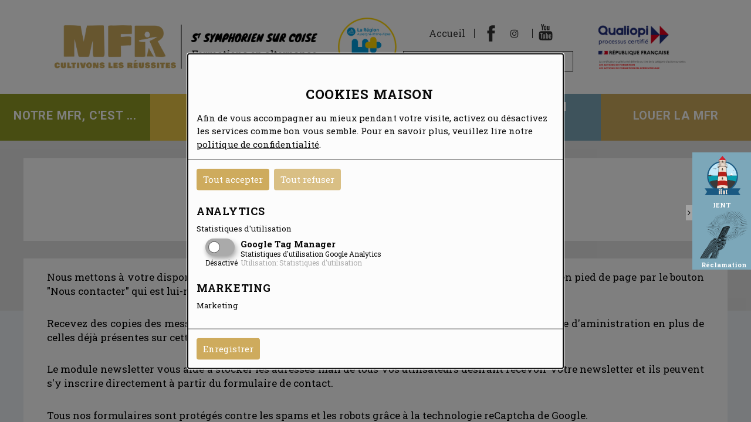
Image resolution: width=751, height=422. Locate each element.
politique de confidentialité (258, 143)
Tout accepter (233, 179)
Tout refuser (307, 179)
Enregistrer (228, 349)
